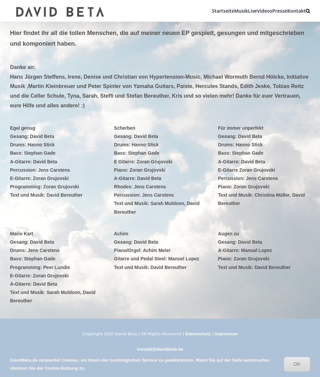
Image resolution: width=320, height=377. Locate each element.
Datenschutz (198, 333)
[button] (308, 11)
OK (297, 364)
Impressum (226, 333)
